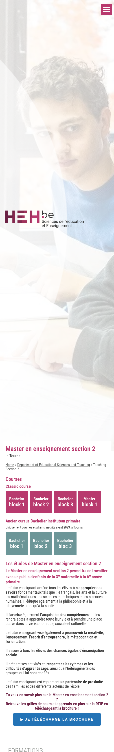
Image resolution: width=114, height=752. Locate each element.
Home (10, 465)
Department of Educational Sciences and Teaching (53, 465)
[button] (106, 9)
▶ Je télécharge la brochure (57, 719)
